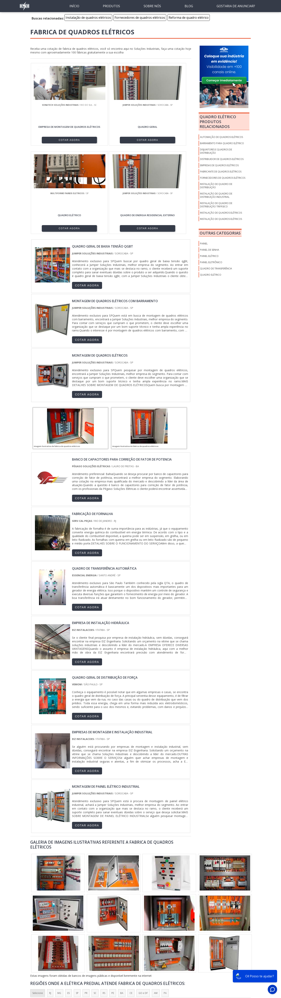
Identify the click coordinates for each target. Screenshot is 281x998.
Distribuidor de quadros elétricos (222, 159)
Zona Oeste (80, 937)
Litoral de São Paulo (165, 937)
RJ (50, 905)
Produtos (205, 972)
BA (121, 905)
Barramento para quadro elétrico (222, 143)
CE (131, 905)
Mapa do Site (222, 972)
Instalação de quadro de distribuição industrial (216, 195)
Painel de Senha (209, 249)
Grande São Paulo (138, 937)
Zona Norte (61, 937)
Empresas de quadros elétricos (219, 165)
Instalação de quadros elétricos (88, 17)
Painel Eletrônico (211, 262)
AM (155, 905)
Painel (204, 243)
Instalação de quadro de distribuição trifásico (216, 205)
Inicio (175, 972)
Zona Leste (115, 937)
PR (86, 905)
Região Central (40, 937)
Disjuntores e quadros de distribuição (216, 151)
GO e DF (143, 905)
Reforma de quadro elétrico (189, 17)
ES (68, 905)
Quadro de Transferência (216, 268)
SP (77, 905)
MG (59, 905)
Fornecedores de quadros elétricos (140, 17)
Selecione (37, 905)
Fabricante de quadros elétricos (220, 171)
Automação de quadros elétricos (221, 137)
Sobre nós (189, 972)
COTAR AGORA (50, 139)
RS (104, 905)
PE (112, 905)
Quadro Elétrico (210, 274)
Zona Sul (98, 937)
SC (95, 905)
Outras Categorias (220, 233)
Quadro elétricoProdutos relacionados (218, 121)
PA (165, 905)
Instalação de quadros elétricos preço (221, 220)
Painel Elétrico (209, 256)
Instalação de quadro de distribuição (216, 185)
